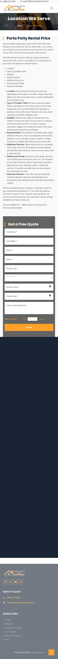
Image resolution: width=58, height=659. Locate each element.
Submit (29, 327)
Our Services (10, 632)
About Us (9, 624)
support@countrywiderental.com (36, 1)
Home (19, 26)
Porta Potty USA (22, 652)
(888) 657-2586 (9, 1)
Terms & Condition (13, 636)
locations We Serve (14, 628)
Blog (7, 639)
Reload (41, 319)
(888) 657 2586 (13, 598)
